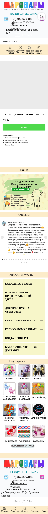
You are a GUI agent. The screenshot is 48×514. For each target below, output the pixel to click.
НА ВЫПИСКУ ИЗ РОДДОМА (9, 398)
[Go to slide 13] (29, 259)
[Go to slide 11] (25, 259)
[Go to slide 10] (22, 259)
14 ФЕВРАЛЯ (11, 441)
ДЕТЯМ (9, 378)
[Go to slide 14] (32, 259)
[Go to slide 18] (41, 259)
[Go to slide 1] (2, 259)
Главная (5, 41)
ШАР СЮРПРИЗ (38, 418)
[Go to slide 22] (24, 262)
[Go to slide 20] (45, 259)
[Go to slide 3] (6, 259)
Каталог (27, 35)
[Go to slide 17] (39, 259)
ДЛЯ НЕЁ (24, 378)
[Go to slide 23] (26, 262)
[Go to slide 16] (36, 259)
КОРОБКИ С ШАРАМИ (24, 398)
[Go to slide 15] (34, 259)
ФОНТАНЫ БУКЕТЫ (24, 419)
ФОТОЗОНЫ (38, 441)
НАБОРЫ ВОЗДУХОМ (9, 419)
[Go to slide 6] (13, 259)
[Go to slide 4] (9, 259)
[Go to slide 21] (21, 262)
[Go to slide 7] (16, 259)
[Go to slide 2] (4, 259)
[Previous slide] (2, 237)
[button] (20, 189)
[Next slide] (45, 237)
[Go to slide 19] (43, 259)
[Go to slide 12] (27, 259)
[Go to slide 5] (11, 259)
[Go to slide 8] (18, 259)
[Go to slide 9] (20, 259)
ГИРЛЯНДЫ (24, 441)
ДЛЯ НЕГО (38, 378)
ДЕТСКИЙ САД (38, 397)
